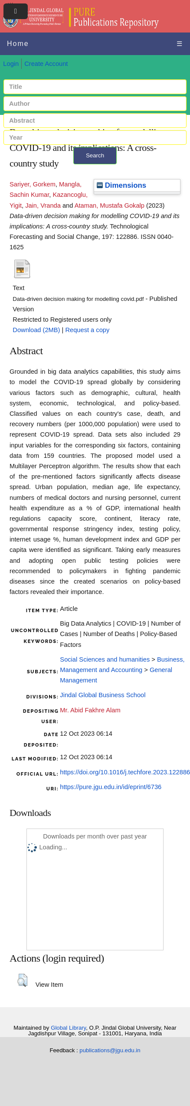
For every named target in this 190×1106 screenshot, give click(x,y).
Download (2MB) (36, 329)
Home (18, 43)
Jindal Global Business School (102, 695)
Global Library (68, 1027)
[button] (22, 980)
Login (11, 63)
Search (95, 155)
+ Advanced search (95, 169)
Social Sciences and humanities (105, 659)
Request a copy (87, 329)
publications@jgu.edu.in (109, 1050)
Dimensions (121, 185)
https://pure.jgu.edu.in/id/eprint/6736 (110, 786)
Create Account (46, 63)
